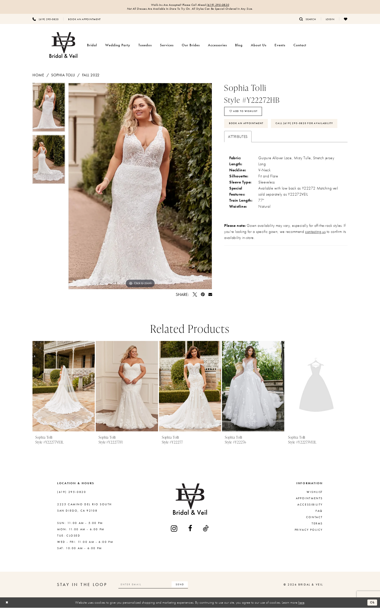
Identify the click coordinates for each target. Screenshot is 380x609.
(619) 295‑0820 (222, 5)
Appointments (309, 499)
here (301, 603)
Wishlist (315, 493)
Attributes (238, 155)
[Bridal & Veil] (63, 46)
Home (38, 76)
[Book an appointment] (84, 20)
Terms (317, 524)
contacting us (315, 250)
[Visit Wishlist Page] (345, 20)
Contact (314, 518)
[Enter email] (158, 585)
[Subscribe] (190, 585)
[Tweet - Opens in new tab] (195, 295)
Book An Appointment (250, 128)
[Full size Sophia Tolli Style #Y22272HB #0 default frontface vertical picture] (140, 187)
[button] (330, 20)
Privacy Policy (309, 531)
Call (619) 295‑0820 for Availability (263, 142)
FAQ (319, 512)
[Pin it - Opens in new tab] (203, 295)
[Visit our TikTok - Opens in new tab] (206, 529)
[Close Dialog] (7, 604)
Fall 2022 (91, 76)
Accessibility (310, 505)
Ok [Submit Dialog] (372, 603)
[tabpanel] (48, 110)
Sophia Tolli (63, 76)
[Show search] (307, 20)
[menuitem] (45, 20)
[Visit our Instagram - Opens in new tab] (174, 529)
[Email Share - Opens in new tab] (210, 295)
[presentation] (63, 387)
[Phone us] (45, 20)
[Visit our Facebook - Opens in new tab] (190, 529)
